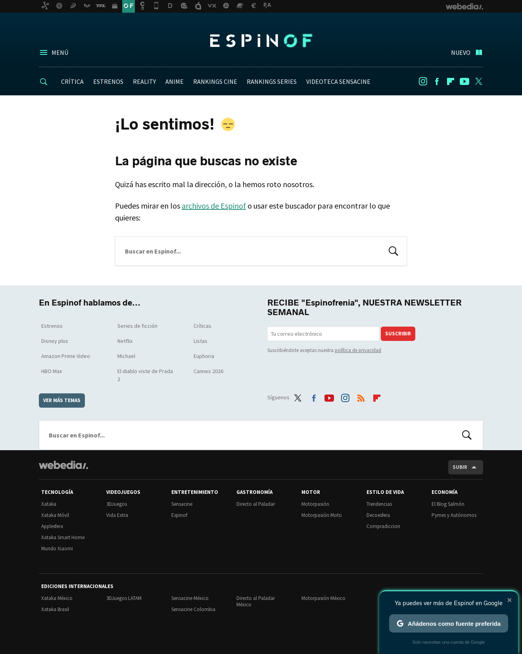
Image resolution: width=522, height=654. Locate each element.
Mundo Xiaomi (57, 548)
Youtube (464, 81)
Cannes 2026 (208, 371)
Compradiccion (383, 526)
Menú (60, 52)
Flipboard (450, 81)
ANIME (174, 81)
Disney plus (54, 340)
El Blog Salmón (448, 504)
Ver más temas (62, 400)
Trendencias (379, 504)
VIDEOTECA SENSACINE (338, 81)
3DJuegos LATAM (124, 598)
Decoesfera (378, 515)
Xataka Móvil (55, 515)
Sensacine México (190, 598)
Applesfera (52, 526)
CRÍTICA (72, 81)
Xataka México (57, 598)
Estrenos (52, 325)
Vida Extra (117, 515)
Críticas (202, 325)
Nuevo (460, 52)
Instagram (423, 81)
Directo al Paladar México (255, 601)
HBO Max (51, 371)
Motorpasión (315, 504)
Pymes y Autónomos (454, 515)
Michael (126, 356)
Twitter (478, 81)
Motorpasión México (323, 598)
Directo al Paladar (255, 504)
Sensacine (181, 504)
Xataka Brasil (55, 609)
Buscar (393, 250)
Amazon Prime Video (65, 356)
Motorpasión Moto (321, 515)
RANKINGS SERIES (272, 81)
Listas (200, 340)
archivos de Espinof (214, 206)
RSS (361, 396)
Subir (460, 467)
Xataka (48, 504)
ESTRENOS (108, 81)
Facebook (436, 81)
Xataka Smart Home (62, 537)
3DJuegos (116, 504)
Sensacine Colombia (193, 609)
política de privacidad (358, 350)
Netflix (124, 340)
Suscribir (398, 333)
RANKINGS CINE (215, 81)
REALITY (144, 81)
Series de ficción (137, 325)
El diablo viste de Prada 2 (145, 375)
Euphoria (204, 356)
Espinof (261, 40)
